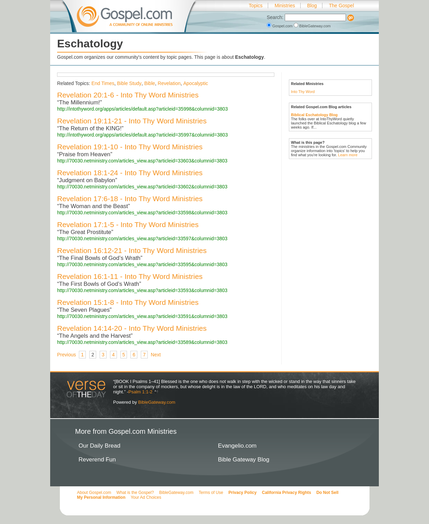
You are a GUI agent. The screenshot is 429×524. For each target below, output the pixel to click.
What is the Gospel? (135, 492)
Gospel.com (280, 26)
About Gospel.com (94, 492)
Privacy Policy (242, 492)
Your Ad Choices (146, 497)
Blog (312, 5)
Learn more (347, 155)
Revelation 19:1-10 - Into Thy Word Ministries (130, 147)
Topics (256, 5)
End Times (102, 83)
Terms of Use (211, 492)
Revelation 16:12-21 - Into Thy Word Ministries (132, 250)
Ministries (285, 5)
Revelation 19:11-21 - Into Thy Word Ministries (132, 121)
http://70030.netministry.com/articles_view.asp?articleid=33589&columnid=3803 (142, 342)
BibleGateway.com (312, 26)
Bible (149, 83)
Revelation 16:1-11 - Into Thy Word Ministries (130, 276)
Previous (66, 354)
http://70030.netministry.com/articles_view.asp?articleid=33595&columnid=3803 (142, 264)
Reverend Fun (97, 459)
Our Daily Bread (99, 445)
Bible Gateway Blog (243, 459)
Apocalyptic (195, 83)
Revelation (169, 83)
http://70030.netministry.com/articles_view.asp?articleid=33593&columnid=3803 (142, 290)
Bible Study (129, 83)
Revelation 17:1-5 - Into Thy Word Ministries (128, 224)
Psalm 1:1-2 (140, 391)
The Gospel (341, 5)
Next (156, 354)
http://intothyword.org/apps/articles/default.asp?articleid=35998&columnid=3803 (142, 109)
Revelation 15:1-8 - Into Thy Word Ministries (128, 302)
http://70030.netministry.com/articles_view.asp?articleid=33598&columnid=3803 (142, 212)
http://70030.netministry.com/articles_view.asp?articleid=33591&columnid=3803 (142, 316)
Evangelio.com (237, 445)
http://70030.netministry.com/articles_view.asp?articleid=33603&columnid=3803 (142, 160)
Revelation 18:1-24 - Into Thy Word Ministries (130, 173)
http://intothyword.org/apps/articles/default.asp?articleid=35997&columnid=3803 (142, 135)
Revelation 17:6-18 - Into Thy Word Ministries (130, 199)
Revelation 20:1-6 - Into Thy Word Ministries (128, 95)
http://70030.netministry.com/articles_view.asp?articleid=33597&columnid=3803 (142, 238)
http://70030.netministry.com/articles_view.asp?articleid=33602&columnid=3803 (142, 186)
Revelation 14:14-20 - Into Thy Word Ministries (132, 328)
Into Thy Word (303, 92)
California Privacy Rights (286, 492)
